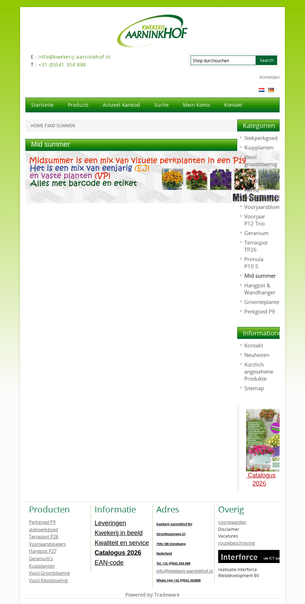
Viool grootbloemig (260, 160)
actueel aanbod (121, 104)
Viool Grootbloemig (49, 573)
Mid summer (260, 275)
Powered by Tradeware (152, 594)
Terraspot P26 (43, 536)
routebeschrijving (236, 543)
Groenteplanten (263, 301)
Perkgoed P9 (259, 311)
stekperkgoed (43, 529)
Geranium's (41, 558)
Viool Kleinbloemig (48, 580)
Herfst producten (256, 194)
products (78, 104)
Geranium (256, 232)
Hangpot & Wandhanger (259, 289)
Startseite (42, 104)
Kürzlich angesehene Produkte (258, 371)
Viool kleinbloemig (260, 177)
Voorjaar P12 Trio (254, 220)
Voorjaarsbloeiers (265, 206)
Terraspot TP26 (256, 246)
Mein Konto (196, 104)
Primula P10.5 (253, 263)
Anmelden (269, 77)
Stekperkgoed (260, 137)
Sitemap (254, 388)
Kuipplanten (259, 147)
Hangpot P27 (42, 551)
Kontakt (233, 104)
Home (37, 125)
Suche (161, 104)
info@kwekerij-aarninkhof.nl (184, 571)
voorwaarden (232, 522)
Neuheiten (256, 354)
